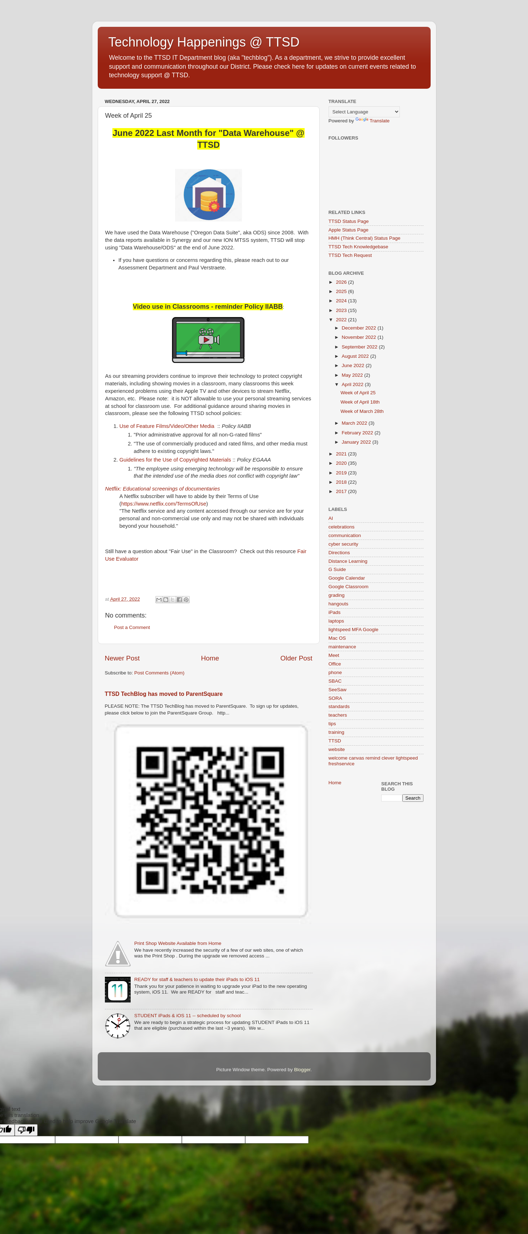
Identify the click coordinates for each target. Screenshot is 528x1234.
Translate (372, 120)
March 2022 (355, 423)
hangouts (339, 603)
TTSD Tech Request (350, 255)
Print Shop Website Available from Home (177, 943)
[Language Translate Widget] (364, 111)
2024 (342, 300)
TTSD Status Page (349, 221)
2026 (342, 282)
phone (335, 672)
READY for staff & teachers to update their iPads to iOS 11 (197, 979)
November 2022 (360, 337)
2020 (342, 463)
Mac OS (337, 638)
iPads (335, 612)
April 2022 (353, 384)
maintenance (342, 646)
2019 (342, 472)
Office (335, 664)
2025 (342, 291)
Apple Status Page (349, 230)
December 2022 (360, 328)
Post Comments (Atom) (159, 672)
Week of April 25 (358, 392)
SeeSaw (338, 689)
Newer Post (122, 658)
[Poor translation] (26, 1130)
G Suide (337, 569)
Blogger (302, 1069)
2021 (342, 454)
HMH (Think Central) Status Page (365, 238)
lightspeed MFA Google (354, 629)
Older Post (296, 658)
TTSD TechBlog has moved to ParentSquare (164, 694)
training (336, 732)
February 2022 (358, 432)
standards (339, 706)
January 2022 (357, 442)
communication (345, 535)
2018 (342, 482)
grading (337, 595)
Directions (339, 552)
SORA (335, 698)
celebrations (342, 527)
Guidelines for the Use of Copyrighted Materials (176, 460)
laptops (336, 621)
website (337, 749)
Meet (334, 655)
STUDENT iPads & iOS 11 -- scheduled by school (187, 1015)
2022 (342, 319)
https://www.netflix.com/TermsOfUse (163, 504)
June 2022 (354, 365)
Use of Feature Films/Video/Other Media (167, 426)
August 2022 (356, 356)
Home (210, 658)
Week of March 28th (362, 411)
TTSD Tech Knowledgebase (358, 246)
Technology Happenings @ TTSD (204, 42)
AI (331, 518)
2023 (342, 310)
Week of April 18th (359, 402)
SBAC (335, 681)
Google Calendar (347, 578)
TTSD (335, 740)
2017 (342, 491)
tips (332, 723)
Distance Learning (348, 561)
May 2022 (353, 375)
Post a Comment (132, 627)
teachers (338, 715)
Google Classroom (349, 586)
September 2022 (360, 347)
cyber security (343, 544)
